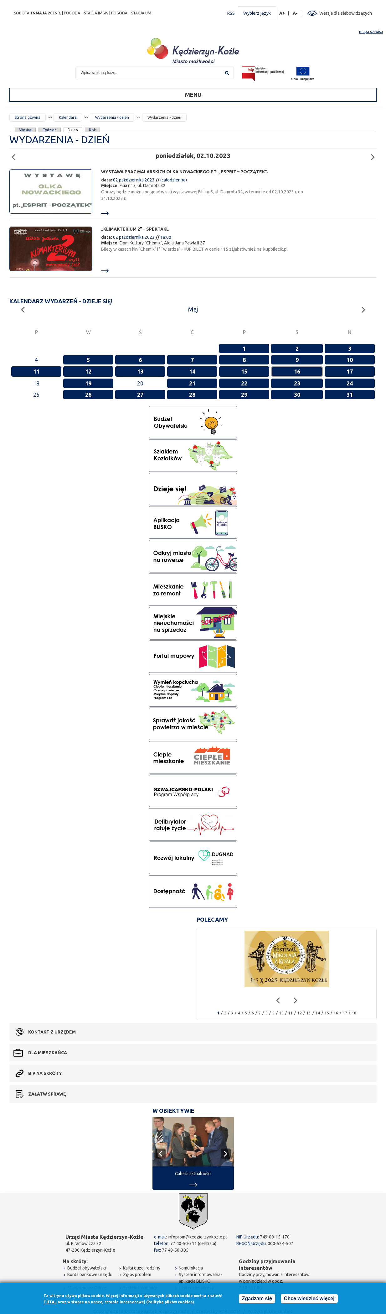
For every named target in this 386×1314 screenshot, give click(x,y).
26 (88, 394)
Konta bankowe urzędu (89, 1274)
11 (36, 371)
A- (295, 13)
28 (192, 394)
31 (350, 394)
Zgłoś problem (137, 1274)
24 (350, 383)
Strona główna (27, 117)
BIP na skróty (45, 1073)
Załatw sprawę (47, 1094)
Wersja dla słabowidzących (345, 13)
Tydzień (50, 130)
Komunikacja (191, 1267)
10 (350, 360)
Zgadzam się (257, 1298)
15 (244, 371)
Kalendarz (68, 117)
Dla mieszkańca (47, 1052)
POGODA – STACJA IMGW (86, 13)
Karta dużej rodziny (141, 1267)
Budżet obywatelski (86, 1267)
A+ (282, 13)
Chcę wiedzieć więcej (309, 1298)
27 (140, 394)
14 (192, 371)
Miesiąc (25, 130)
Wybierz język (257, 13)
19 (88, 383)
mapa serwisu (371, 31)
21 (192, 383)
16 (297, 371)
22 (244, 383)
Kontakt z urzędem (52, 1031)
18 (354, 1013)
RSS (231, 13)
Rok (92, 130)
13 (140, 371)
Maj (193, 309)
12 (88, 371)
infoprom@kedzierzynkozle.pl (197, 1236)
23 (297, 383)
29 (244, 394)
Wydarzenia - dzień (112, 117)
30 (297, 394)
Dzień (73, 130)
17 (350, 371)
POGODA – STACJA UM (131, 13)
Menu (193, 95)
